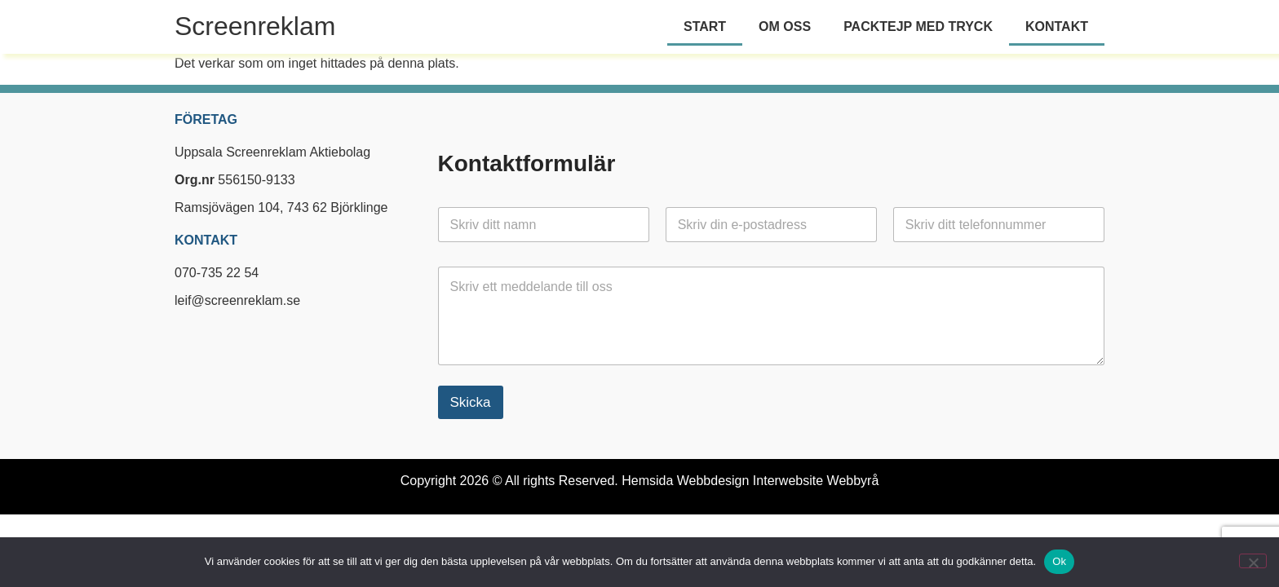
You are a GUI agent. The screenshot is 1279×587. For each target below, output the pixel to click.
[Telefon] (998, 224)
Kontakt (1056, 26)
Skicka (470, 402)
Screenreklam (255, 26)
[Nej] (1253, 561)
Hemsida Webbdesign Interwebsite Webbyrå (750, 481)
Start (705, 26)
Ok (1059, 561)
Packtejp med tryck (918, 26)
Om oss (785, 26)
